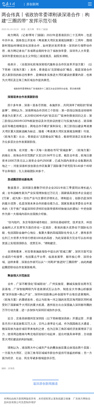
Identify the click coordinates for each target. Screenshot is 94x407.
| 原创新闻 (31, 4)
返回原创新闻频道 (45, 383)
